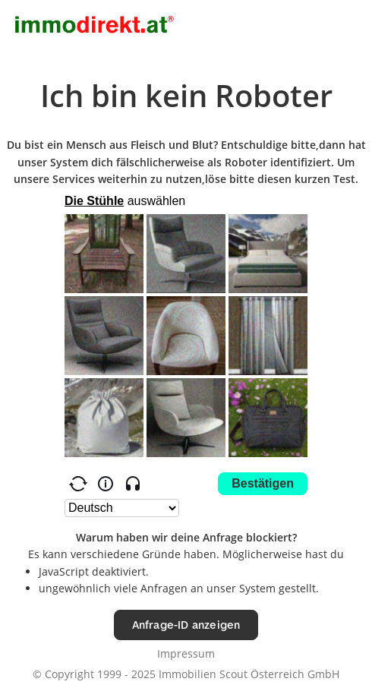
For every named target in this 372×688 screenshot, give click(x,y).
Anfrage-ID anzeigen (186, 624)
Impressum (186, 653)
